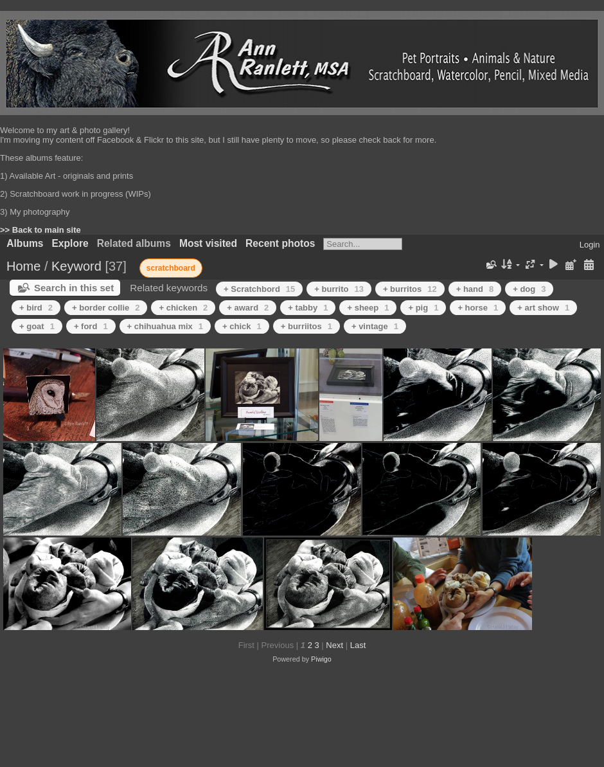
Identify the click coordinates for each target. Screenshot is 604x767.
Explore (69, 243)
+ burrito (339, 289)
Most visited (208, 243)
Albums (24, 243)
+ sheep (368, 307)
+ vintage (374, 326)
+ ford (91, 326)
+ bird (36, 307)
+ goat (37, 326)
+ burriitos (306, 326)
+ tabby (308, 307)
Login (590, 244)
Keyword (76, 266)
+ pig (423, 307)
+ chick (242, 326)
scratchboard (171, 268)
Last (358, 645)
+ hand (475, 289)
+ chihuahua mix (165, 326)
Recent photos (280, 243)
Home (23, 266)
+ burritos (410, 289)
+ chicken (183, 307)
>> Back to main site (40, 230)
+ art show (543, 307)
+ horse (477, 307)
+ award (248, 307)
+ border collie (105, 307)
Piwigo (321, 659)
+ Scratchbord (259, 289)
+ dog (529, 289)
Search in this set (74, 287)
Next (334, 645)
